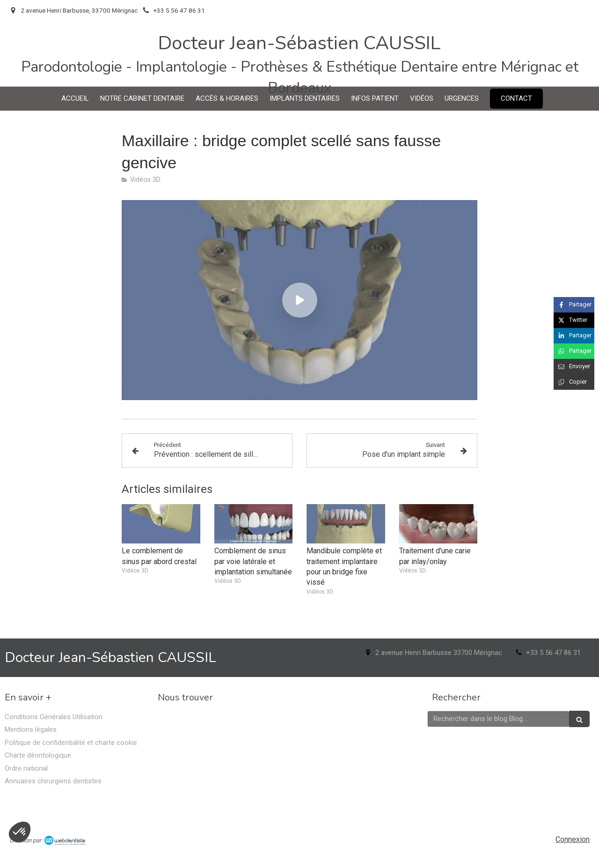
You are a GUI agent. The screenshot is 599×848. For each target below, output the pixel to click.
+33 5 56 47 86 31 (553, 652)
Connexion (572, 839)
